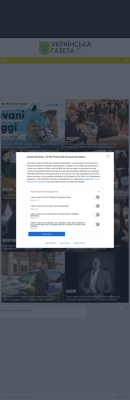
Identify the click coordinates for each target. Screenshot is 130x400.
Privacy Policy (79, 243)
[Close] (109, 157)
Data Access (65, 243)
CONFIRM (46, 234)
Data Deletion (50, 243)
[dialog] (65, 200)
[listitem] (65, 191)
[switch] (96, 197)
